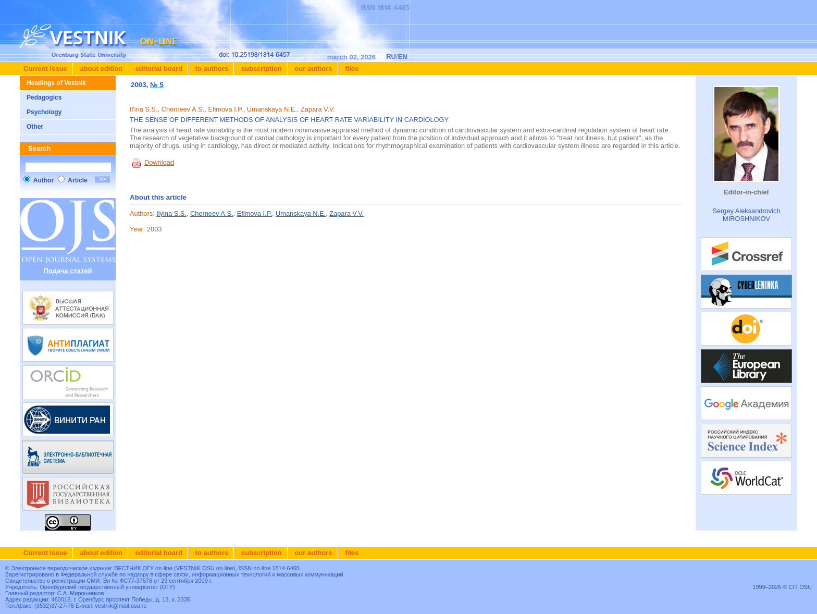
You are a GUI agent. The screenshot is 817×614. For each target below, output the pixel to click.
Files (351, 68)
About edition (100, 68)
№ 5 (157, 85)
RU (391, 56)
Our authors (312, 68)
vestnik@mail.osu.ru (120, 606)
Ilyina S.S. (171, 213)
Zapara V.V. (346, 213)
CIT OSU (800, 587)
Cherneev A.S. (211, 213)
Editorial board (157, 68)
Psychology (44, 112)
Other (35, 126)
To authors (210, 68)
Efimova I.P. (254, 213)
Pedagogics (44, 97)
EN (402, 56)
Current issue (45, 68)
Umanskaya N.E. (301, 213)
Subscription (260, 68)
